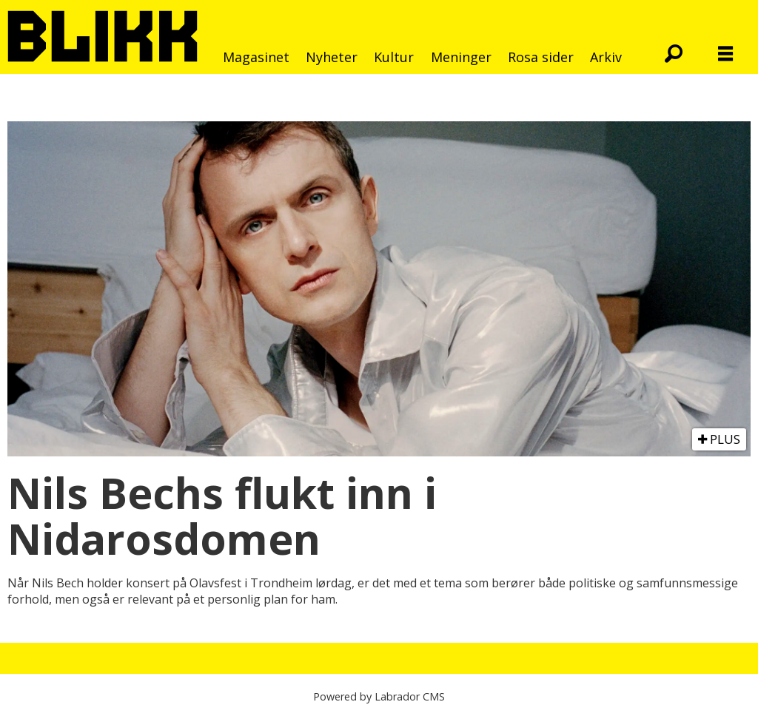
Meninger (461, 57)
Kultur (394, 57)
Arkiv (606, 57)
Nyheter (332, 57)
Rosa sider (541, 57)
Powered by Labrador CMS (379, 696)
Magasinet (256, 57)
